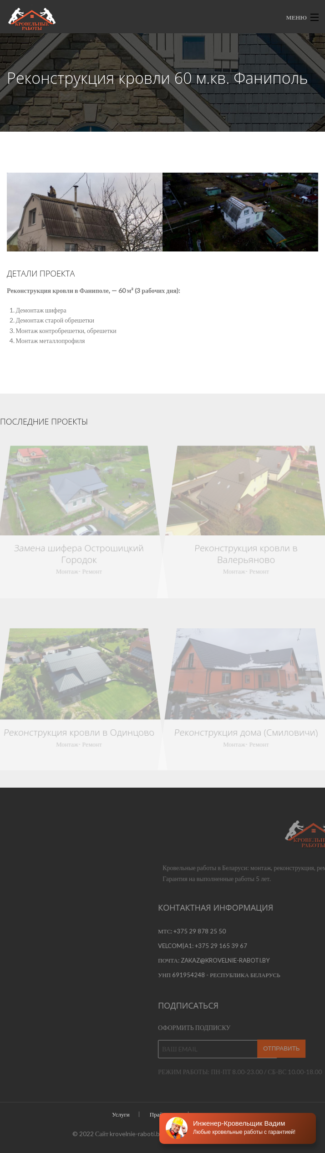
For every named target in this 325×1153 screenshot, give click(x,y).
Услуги (121, 1114)
